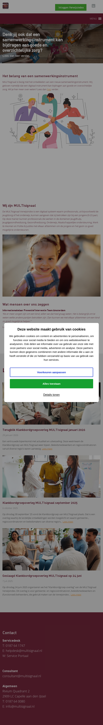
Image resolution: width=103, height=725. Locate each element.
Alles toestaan (52, 383)
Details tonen (51, 394)
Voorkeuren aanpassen (51, 372)
